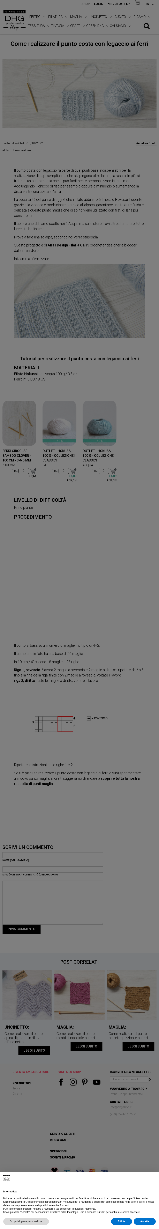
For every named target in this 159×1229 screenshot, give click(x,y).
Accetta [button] (144, 1221)
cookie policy (138, 1201)
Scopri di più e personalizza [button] (26, 1221)
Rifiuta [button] (121, 1221)
